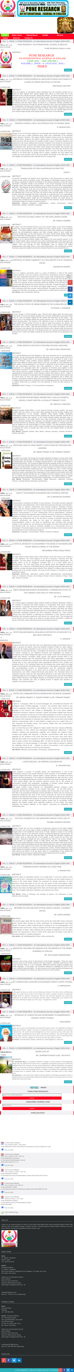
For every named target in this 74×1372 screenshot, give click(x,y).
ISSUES (47, 35)
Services (60, 35)
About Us (16, 38)
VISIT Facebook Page (11, 1208)
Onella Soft (32, 1370)
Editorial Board (32, 35)
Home (5, 35)
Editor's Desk (17, 35)
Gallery (5, 38)
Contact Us (29, 38)
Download (68, 70)
